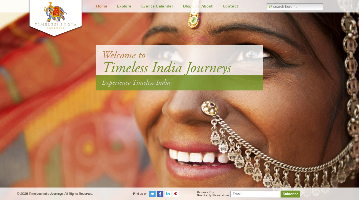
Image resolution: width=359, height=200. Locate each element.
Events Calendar (157, 6)
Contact (231, 6)
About (207, 6)
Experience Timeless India (136, 82)
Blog (187, 6)
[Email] (255, 194)
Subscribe (290, 194)
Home (102, 6)
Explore (124, 6)
